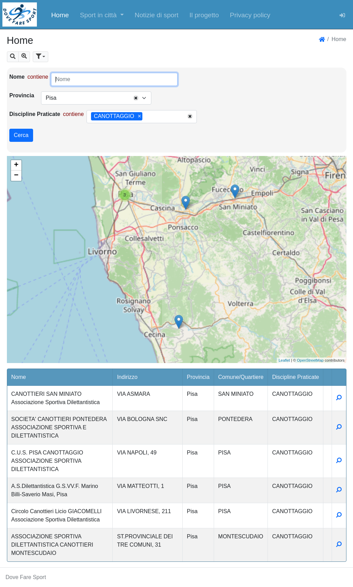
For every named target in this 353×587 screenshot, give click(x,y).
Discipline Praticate (34, 114)
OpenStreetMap (310, 360)
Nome (16, 77)
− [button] (16, 175)
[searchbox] (146, 116)
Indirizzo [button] (127, 377)
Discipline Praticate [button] (295, 377)
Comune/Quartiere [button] (241, 377)
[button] (101, 14)
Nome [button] (18, 377)
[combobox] (96, 98)
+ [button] (16, 165)
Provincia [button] (198, 377)
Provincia (21, 95)
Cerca (21, 135)
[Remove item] (139, 116)
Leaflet (284, 360)
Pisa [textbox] (51, 98)
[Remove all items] (136, 98)
